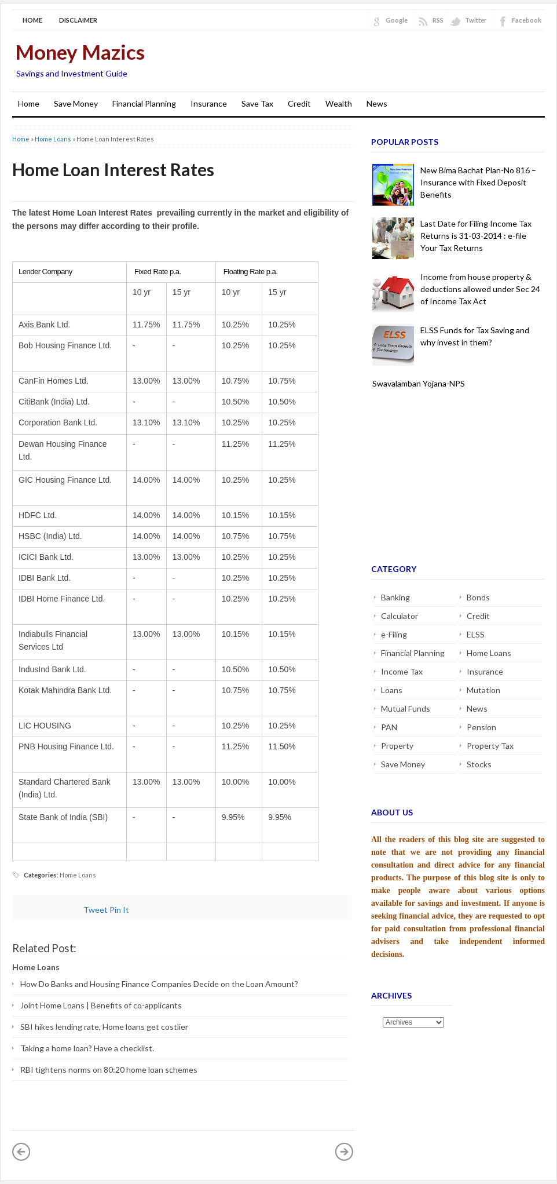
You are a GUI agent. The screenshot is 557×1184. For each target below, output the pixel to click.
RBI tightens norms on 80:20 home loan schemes (108, 1069)
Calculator (399, 616)
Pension (481, 727)
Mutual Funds (405, 708)
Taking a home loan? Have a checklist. (87, 1048)
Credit (299, 103)
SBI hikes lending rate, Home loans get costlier (104, 1027)
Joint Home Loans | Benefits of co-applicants (101, 1005)
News (377, 103)
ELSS (476, 634)
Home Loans (53, 139)
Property (397, 746)
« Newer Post (21, 1151)
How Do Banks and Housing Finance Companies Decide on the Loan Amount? (159, 984)
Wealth (338, 103)
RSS (438, 20)
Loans (391, 690)
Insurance (208, 103)
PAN (389, 727)
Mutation (483, 690)
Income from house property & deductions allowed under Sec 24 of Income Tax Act (480, 289)
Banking (395, 597)
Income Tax (402, 671)
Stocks (479, 764)
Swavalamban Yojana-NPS (418, 383)
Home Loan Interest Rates (113, 169)
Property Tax (490, 746)
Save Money (76, 103)
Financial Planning (144, 103)
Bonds (478, 597)
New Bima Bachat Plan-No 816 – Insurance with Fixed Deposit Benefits (478, 182)
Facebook (526, 20)
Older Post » (344, 1151)
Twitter (476, 20)
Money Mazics (80, 51)
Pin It (119, 910)
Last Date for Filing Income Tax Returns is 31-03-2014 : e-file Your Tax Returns (476, 235)
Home (32, 20)
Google (397, 20)
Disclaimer (78, 20)
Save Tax (257, 103)
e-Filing (394, 634)
